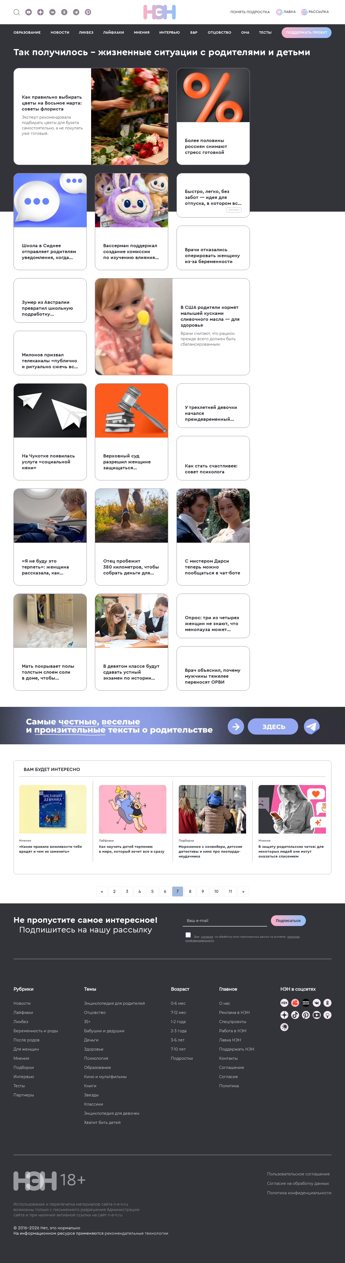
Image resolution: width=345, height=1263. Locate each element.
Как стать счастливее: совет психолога (211, 468)
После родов (26, 1040)
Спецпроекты (232, 1021)
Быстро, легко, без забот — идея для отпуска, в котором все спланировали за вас (212, 197)
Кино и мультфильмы (105, 1076)
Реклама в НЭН (234, 1012)
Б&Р (193, 33)
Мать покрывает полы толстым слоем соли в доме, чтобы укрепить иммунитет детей (48, 672)
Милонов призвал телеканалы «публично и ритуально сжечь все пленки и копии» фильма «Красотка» (49, 361)
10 (216, 891)
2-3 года (179, 1030)
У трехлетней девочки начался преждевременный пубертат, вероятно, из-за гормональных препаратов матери (213, 413)
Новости (22, 1003)
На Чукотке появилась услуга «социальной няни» (48, 461)
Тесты (19, 1085)
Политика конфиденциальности (299, 1192)
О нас (224, 1003)
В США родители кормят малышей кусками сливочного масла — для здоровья (210, 316)
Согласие (228, 1076)
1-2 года (178, 1021)
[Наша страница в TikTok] (295, 1015)
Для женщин (26, 1049)
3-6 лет (178, 1040)
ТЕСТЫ (265, 33)
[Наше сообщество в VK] (52, 12)
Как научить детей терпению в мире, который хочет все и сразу (131, 849)
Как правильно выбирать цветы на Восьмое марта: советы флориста (52, 103)
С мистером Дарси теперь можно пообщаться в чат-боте (212, 567)
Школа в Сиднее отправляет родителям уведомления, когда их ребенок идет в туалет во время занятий (49, 251)
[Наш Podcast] (327, 1015)
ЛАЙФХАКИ (113, 33)
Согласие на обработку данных (298, 1183)
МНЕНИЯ (142, 33)
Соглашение (231, 1067)
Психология (96, 1058)
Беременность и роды (35, 1030)
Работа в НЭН (233, 1030)
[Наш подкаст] (284, 1028)
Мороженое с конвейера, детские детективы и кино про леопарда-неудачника (210, 851)
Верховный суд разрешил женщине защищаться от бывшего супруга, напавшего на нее (128, 462)
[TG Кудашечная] (295, 1003)
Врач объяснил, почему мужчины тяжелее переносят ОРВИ (212, 676)
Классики (93, 1104)
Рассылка (315, 12)
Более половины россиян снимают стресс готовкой (206, 146)
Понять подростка (250, 12)
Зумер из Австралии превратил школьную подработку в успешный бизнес (47, 308)
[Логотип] (159, 12)
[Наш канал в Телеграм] (76, 12)
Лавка (286, 12)
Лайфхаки (106, 840)
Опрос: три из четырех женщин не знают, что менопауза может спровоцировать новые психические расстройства (213, 623)
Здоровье (94, 1049)
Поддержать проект (306, 33)
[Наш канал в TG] (284, 1003)
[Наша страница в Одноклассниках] (64, 12)
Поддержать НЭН (236, 1049)
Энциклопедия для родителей (114, 1003)
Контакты (228, 1058)
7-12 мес (178, 1012)
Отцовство (95, 1012)
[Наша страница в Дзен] (40, 12)
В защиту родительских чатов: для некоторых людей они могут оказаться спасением (291, 851)
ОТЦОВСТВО (219, 33)
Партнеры (23, 1095)
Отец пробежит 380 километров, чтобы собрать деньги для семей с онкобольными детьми (131, 567)
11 (230, 891)
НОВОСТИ (60, 33)
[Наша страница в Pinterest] (88, 12)
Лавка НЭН (230, 1040)
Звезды (91, 1095)
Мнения (25, 840)
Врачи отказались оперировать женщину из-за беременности (212, 255)
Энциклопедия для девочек (111, 1113)
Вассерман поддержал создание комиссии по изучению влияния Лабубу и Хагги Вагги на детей (130, 251)
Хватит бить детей (102, 1122)
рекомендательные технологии (136, 1233)
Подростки (182, 1058)
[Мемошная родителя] (306, 1003)
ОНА (245, 33)
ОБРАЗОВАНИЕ (27, 33)
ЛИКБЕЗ (86, 33)
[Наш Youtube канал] (28, 12)
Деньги (91, 1040)
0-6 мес (178, 1003)
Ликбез (20, 1021)
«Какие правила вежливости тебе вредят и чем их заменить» (50, 849)
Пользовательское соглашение (298, 1174)
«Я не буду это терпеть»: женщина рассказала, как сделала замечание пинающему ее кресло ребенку (48, 567)
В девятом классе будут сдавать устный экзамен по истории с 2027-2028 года (131, 672)
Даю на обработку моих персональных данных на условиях (242, 938)
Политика (229, 1085)
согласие (207, 936)
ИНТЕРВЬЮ (169, 33)
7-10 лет (178, 1049)
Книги (90, 1085)
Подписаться (288, 920)
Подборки (186, 840)
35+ (87, 1021)
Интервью (23, 1076)
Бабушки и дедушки (104, 1030)
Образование (97, 1067)
